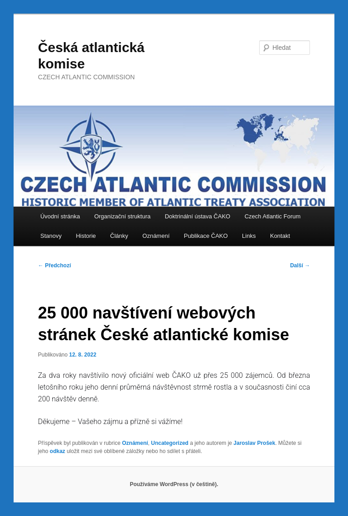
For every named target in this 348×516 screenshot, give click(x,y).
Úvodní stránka (60, 216)
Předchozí (54, 265)
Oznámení (155, 235)
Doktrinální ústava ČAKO (198, 216)
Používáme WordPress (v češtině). (174, 484)
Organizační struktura (122, 216)
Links (249, 235)
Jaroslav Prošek (254, 443)
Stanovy (51, 235)
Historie (86, 235)
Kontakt (280, 235)
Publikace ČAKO (206, 235)
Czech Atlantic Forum (273, 216)
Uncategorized (169, 443)
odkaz (57, 451)
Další (300, 265)
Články (119, 235)
